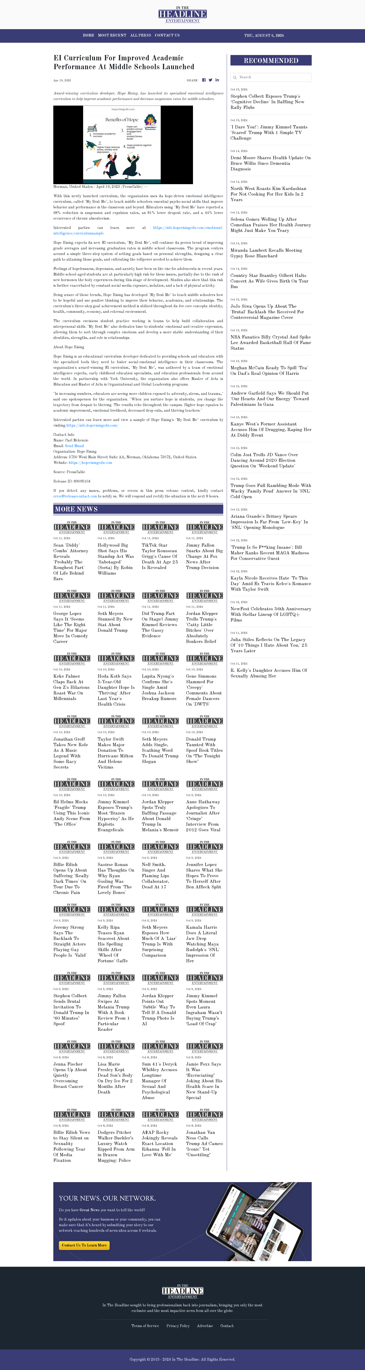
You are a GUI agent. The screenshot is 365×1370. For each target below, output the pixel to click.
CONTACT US (167, 36)
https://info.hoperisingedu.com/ (92, 426)
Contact (227, 1326)
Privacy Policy (177, 1326)
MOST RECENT (112, 36)
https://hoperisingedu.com (90, 463)
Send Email (74, 446)
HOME (88, 36)
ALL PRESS (140, 36)
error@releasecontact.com (75, 496)
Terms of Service (145, 1326)
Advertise (205, 1326)
